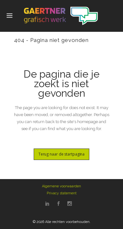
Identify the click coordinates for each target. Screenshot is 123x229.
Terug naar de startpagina (61, 154)
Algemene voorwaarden (61, 186)
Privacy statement (62, 193)
